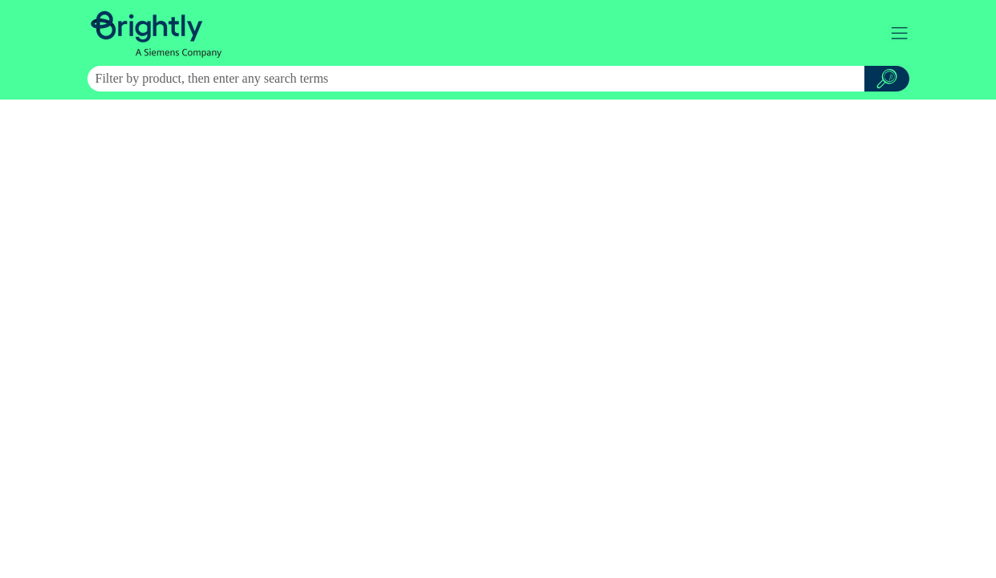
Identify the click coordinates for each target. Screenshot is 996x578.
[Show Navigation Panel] (900, 33)
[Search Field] (498, 79)
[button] (886, 79)
